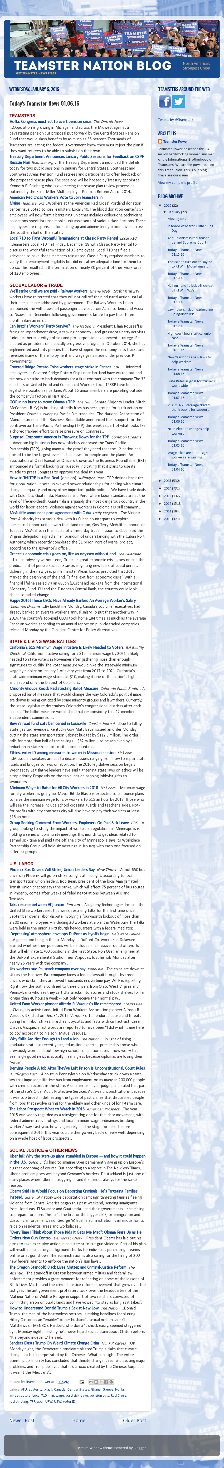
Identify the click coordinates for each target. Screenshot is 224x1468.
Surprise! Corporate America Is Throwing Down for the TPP (59, 437)
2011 (168, 511)
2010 (168, 519)
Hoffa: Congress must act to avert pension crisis (50, 122)
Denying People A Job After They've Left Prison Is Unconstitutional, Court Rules (77, 1068)
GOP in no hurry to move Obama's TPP (42, 402)
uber (40, 1402)
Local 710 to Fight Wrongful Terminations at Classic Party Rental (63, 238)
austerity (35, 1390)
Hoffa (119, 1390)
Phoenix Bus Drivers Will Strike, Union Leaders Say (52, 870)
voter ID (69, 1402)
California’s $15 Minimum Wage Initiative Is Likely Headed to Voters (66, 648)
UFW (48, 1402)
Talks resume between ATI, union (36, 905)
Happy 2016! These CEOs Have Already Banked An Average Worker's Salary (72, 601)
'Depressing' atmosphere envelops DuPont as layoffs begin (59, 934)
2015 (168, 481)
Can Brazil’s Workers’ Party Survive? (39, 326)
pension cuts (99, 1396)
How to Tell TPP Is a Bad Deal (34, 478)
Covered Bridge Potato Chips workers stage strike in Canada (60, 367)
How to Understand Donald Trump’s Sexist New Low (54, 1308)
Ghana (96, 1390)
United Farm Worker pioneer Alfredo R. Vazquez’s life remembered (65, 1004)
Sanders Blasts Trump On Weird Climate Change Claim (54, 1343)
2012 (168, 504)
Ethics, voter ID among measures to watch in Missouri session (62, 753)
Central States (78, 1390)
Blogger (140, 1448)
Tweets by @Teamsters (175, 120)
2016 (168, 206)
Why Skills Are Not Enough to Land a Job (44, 1039)
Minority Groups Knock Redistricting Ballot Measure (53, 689)
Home (78, 1420)
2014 (168, 489)
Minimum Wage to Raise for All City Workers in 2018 (53, 788)
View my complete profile (177, 183)
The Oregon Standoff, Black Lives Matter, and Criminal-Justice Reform (67, 1268)
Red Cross (118, 1396)
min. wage (56, 1396)
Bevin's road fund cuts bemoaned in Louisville (47, 724)
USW (57, 1402)
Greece (108, 1390)
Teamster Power (175, 142)
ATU (24, 1390)
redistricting (18, 1402)
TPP (32, 1402)
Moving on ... (177, 219)
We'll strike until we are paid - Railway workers (48, 291)
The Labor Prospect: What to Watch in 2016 (47, 1109)
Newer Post (22, 1420)
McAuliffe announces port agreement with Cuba (50, 513)
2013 (168, 496)
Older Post (134, 1420)
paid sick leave (77, 1396)
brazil (48, 1390)
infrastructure (20, 1396)
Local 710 (39, 1396)
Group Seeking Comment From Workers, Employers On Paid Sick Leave (69, 823)
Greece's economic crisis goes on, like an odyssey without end (62, 554)
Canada (60, 1390)
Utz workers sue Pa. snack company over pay (47, 969)
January (175, 212)
